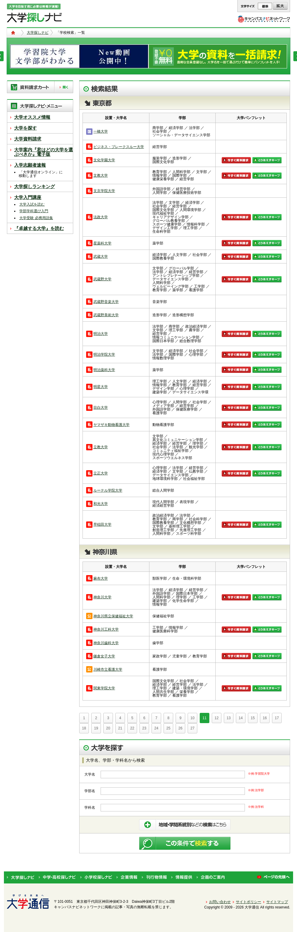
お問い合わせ (220, 902)
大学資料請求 (27, 138)
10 (192, 718)
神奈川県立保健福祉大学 (113, 616)
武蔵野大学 (102, 279)
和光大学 (100, 504)
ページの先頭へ (273, 877)
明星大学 (100, 387)
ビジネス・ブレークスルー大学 (118, 147)
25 (168, 728)
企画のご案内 (211, 877)
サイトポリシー (248, 902)
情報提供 (181, 877)
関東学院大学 (104, 688)
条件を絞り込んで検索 (184, 824)
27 (192, 728)
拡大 (280, 6)
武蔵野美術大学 (106, 315)
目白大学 (100, 407)
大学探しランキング (34, 186)
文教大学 (100, 175)
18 (84, 728)
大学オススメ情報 (32, 117)
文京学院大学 (104, 191)
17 (277, 718)
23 (144, 728)
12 (216, 718)
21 (120, 728)
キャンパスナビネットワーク (264, 19)
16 (265, 718)
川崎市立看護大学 (107, 669)
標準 (265, 6)
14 (240, 718)
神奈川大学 (102, 597)
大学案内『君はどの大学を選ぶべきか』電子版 (43, 152)
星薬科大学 (102, 243)
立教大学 (100, 447)
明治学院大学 (104, 354)
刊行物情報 (154, 877)
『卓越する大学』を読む (39, 228)
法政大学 (100, 217)
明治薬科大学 (104, 370)
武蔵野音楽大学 (106, 302)
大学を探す (25, 128)
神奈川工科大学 (106, 629)
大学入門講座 (27, 197)
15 (253, 718)
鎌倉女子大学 (104, 656)
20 (108, 728)
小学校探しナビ (96, 877)
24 (156, 728)
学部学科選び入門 (33, 211)
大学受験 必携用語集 (36, 218)
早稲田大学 (102, 524)
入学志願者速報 (30, 165)
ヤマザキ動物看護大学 (111, 425)
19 (96, 728)
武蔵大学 (100, 256)
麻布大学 (100, 578)
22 (132, 728)
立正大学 (100, 473)
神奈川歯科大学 (106, 643)
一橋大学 (100, 131)
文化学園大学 (104, 160)
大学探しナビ (37, 32)
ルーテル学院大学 (107, 490)
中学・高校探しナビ (57, 877)
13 (228, 718)
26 (180, 728)
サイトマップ (277, 902)
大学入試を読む (32, 204)
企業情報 (127, 877)
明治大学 (100, 334)
